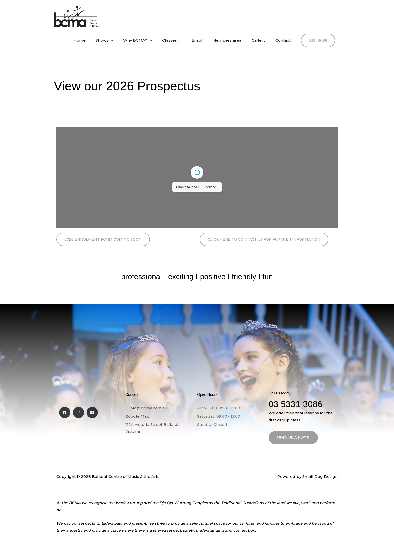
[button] (318, 40)
